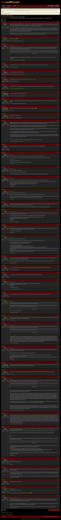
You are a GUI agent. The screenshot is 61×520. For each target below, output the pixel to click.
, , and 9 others (15, 141)
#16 (58, 176)
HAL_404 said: (12, 211)
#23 (58, 265)
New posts (9, 5)
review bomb (47, 18)
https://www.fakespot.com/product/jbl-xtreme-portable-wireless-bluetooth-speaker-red (24, 182)
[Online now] (1, 92)
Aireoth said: (12, 159)
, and (15, 117)
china (25, 18)
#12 (58, 120)
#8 (58, 91)
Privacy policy (54, 516)
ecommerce (28, 18)
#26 (58, 292)
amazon (16, 18)
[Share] (57, 22)
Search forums (8, 7)
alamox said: (12, 154)
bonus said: (12, 178)
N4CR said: (12, 191)
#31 (58, 362)
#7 (58, 84)
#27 (58, 299)
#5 (58, 70)
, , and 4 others (16, 74)
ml (44, 18)
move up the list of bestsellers (25, 47)
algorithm (12, 18)
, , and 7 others (17, 103)
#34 (58, 413)
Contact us (44, 516)
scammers (50, 18)
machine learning (41, 18)
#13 (58, 144)
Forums (4, 5)
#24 (58, 272)
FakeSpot (16, 86)
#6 (58, 77)
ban (18, 18)
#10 (58, 106)
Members (14, 5)
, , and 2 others (15, 88)
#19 (58, 209)
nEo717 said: (12, 435)
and (13, 67)
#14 (58, 152)
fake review (32, 18)
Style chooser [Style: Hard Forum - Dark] (4, 516)
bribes (23, 18)
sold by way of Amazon (34, 146)
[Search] (57, 6)
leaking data (36, 18)
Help (57, 516)
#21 (58, 235)
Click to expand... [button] (34, 53)
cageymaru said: (12, 497)
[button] (11, 6)
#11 (58, 113)
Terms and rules (49, 516)
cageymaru (3, 18)
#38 (58, 479)
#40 (58, 495)
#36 (58, 458)
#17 (58, 189)
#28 (58, 315)
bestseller (20, 18)
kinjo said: (11, 301)
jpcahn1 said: (12, 348)
